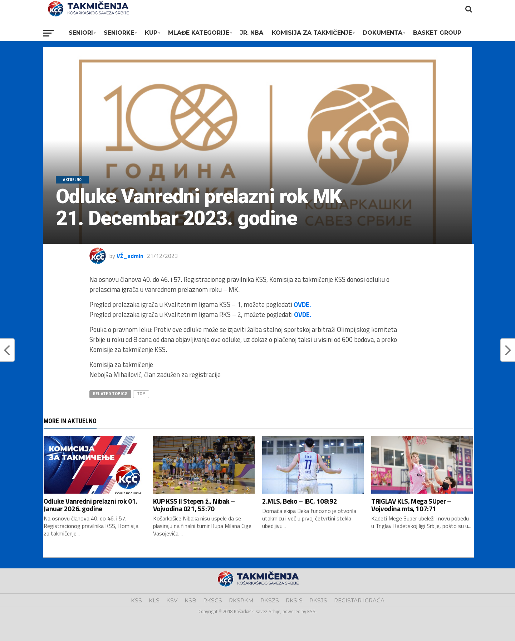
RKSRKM (241, 600)
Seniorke (119, 32)
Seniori (81, 32)
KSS (136, 600)
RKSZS (269, 600)
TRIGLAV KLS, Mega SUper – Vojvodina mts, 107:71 (411, 505)
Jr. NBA (251, 32)
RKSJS (318, 600)
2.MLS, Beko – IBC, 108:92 (299, 501)
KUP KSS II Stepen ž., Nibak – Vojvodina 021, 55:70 (194, 505)
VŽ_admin (130, 255)
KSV (172, 600)
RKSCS (212, 600)
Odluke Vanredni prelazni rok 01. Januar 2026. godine (90, 505)
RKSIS (294, 600)
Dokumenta (382, 32)
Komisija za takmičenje (312, 32)
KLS (154, 600)
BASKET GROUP (437, 32)
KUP (151, 32)
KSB (190, 600)
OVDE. (302, 304)
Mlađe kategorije (198, 32)
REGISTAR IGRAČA (359, 600)
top (141, 393)
